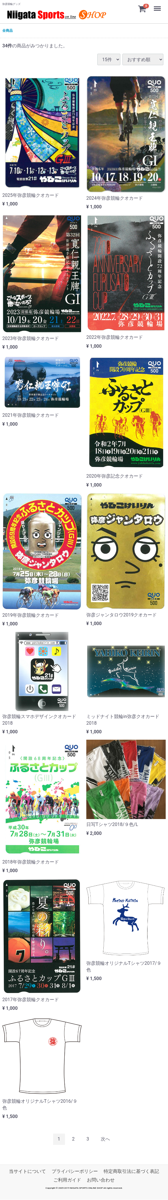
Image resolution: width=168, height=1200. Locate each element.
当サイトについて (27, 1171)
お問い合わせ (101, 1180)
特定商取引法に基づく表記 (131, 1171)
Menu (158, 6)
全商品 (7, 31)
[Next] (105, 1139)
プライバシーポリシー (75, 1171)
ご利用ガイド (67, 1180)
